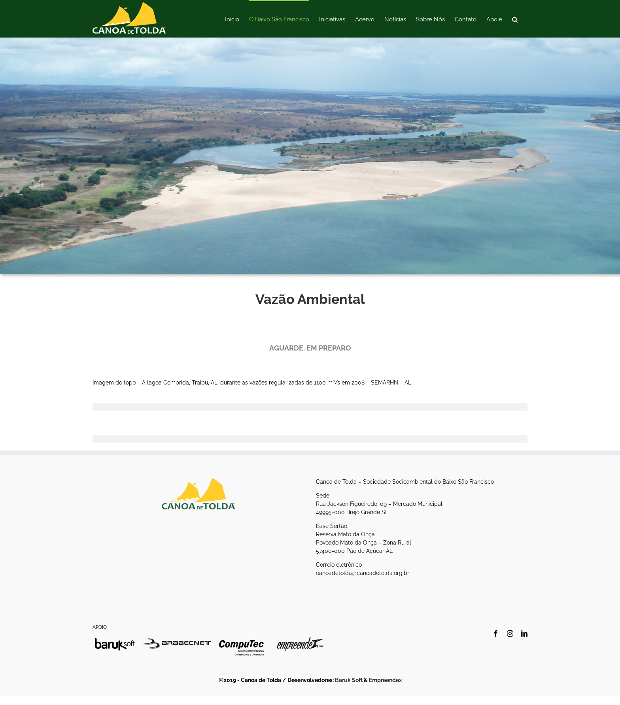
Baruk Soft (349, 680)
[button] (515, 19)
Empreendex (385, 680)
